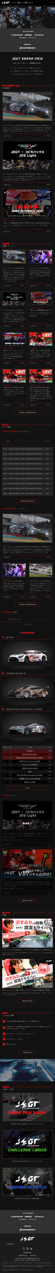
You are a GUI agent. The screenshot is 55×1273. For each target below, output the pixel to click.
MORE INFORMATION (27, 412)
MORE (27, 788)
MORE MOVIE (27, 1001)
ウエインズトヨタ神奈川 (29, 764)
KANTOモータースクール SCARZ (29, 761)
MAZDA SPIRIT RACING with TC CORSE (29, 757)
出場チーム (20, 2)
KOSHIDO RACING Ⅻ (29, 754)
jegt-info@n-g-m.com (33, 1260)
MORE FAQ (27, 1052)
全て (8, 441)
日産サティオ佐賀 (29, 782)
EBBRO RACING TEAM (29, 768)
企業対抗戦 (46, 441)
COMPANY (10, 1244)
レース (14, 2)
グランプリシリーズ (21, 441)
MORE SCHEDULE (27, 501)
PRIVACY (33, 1255)
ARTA (30, 771)
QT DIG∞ (30, 750)
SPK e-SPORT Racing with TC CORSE (29, 775)
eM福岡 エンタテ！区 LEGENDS (29, 778)
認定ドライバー (29, 2)
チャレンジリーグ (34, 441)
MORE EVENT (27, 900)
